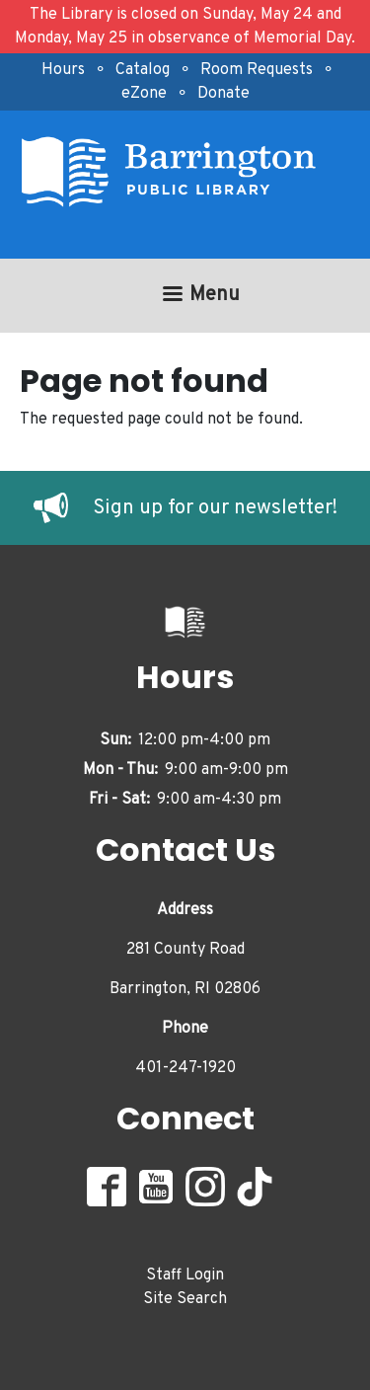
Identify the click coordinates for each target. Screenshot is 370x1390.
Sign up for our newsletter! (215, 508)
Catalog (142, 70)
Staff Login (185, 1275)
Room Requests (256, 70)
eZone (144, 94)
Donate (223, 94)
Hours (63, 70)
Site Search (185, 1299)
